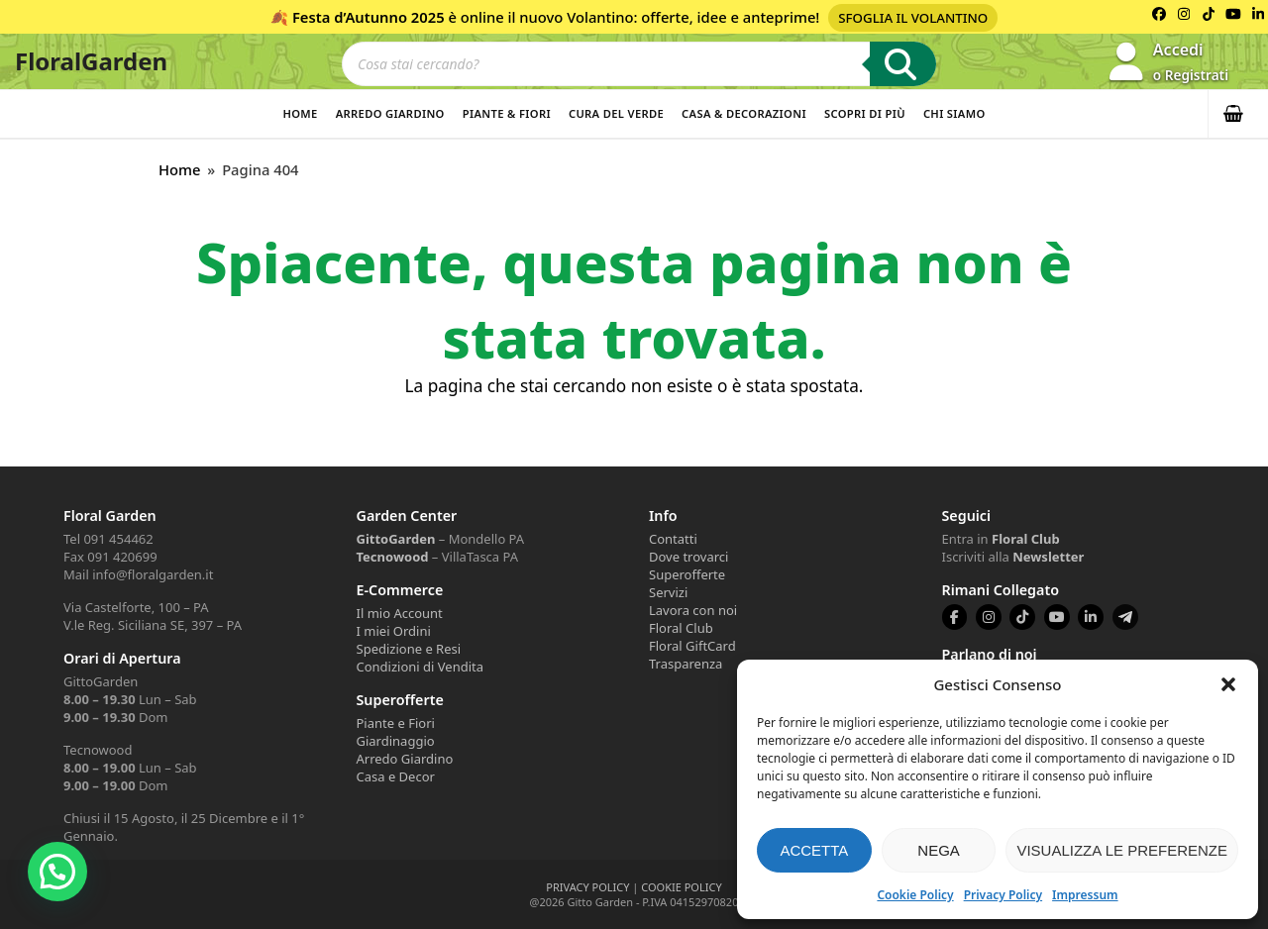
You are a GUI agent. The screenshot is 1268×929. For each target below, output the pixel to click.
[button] (1228, 684)
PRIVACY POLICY (587, 886)
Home (299, 113)
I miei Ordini (394, 631)
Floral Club (681, 628)
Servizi (668, 592)
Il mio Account (400, 613)
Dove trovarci (688, 557)
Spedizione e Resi (409, 649)
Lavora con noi (693, 610)
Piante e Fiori (396, 723)
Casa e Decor (396, 776)
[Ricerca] (903, 64)
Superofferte (687, 574)
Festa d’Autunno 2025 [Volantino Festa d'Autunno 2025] (368, 17)
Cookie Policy (915, 894)
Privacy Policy (1003, 894)
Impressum (1084, 894)
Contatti (673, 539)
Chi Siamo (954, 113)
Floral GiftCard (692, 646)
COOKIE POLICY (681, 886)
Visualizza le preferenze (1121, 850)
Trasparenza (685, 663)
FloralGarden (91, 61)
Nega (938, 850)
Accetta (814, 850)
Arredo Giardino (390, 113)
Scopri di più (864, 113)
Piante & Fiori (507, 113)
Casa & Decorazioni (744, 113)
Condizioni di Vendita (420, 666)
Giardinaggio (396, 741)
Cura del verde (616, 113)
